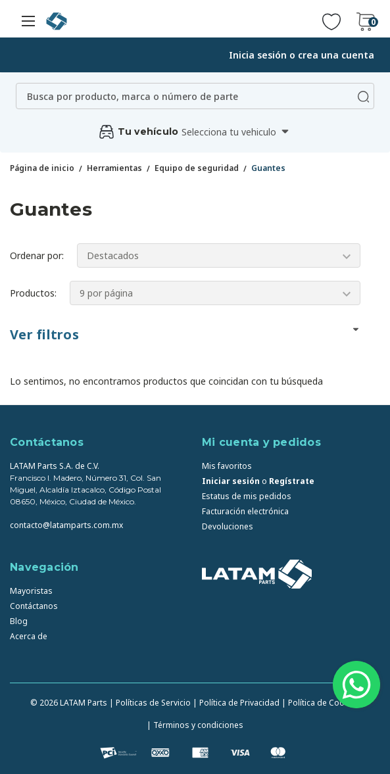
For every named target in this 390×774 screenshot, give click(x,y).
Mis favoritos (227, 466)
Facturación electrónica (245, 511)
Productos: (33, 293)
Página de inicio (42, 168)
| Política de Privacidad (236, 702)
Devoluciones (227, 526)
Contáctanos (34, 606)
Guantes (268, 168)
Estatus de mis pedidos (246, 496)
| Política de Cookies (320, 702)
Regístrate (291, 481)
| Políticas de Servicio (150, 702)
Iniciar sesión (231, 481)
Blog (19, 621)
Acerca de (28, 636)
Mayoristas (31, 590)
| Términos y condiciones (195, 725)
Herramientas (114, 168)
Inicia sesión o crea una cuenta (301, 55)
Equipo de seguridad (197, 168)
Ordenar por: (37, 255)
